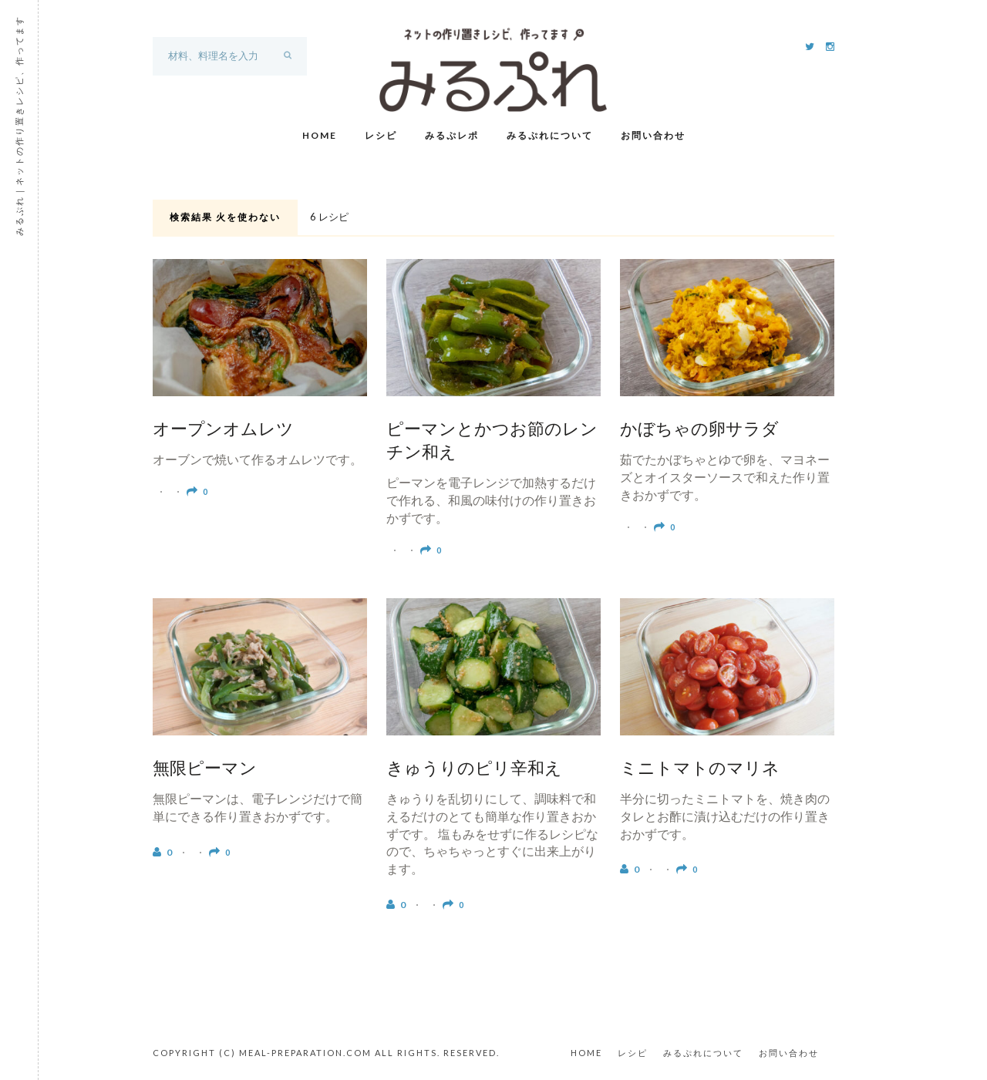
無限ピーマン (205, 770)
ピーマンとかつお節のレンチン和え (492, 442)
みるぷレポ (452, 135)
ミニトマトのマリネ (700, 770)
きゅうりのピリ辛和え (474, 770)
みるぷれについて (550, 135)
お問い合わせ (653, 135)
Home (319, 135)
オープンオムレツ (223, 430)
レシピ (381, 135)
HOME (586, 1053)
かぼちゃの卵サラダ (699, 430)
